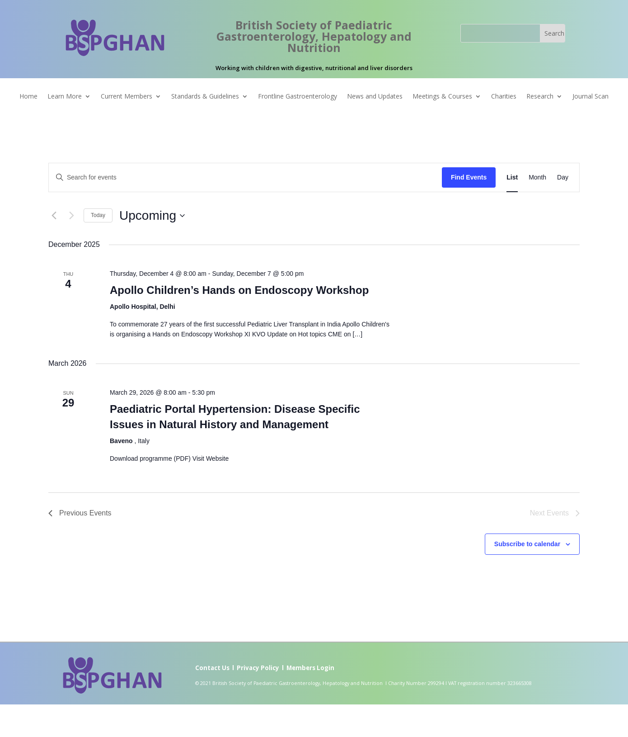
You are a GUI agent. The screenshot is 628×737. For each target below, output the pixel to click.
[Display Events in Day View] (562, 177)
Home (28, 96)
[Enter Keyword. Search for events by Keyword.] (245, 177)
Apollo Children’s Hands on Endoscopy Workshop (239, 290)
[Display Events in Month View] (537, 177)
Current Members (126, 96)
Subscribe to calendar (527, 544)
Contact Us (212, 668)
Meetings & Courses (442, 96)
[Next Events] (71, 215)
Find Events (469, 177)
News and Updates (375, 96)
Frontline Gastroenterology (297, 96)
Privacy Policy (258, 668)
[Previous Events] (53, 215)
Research (539, 96)
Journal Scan (590, 96)
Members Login (310, 668)
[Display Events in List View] (512, 177)
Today (98, 215)
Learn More (64, 96)
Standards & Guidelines (205, 96)
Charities (503, 96)
